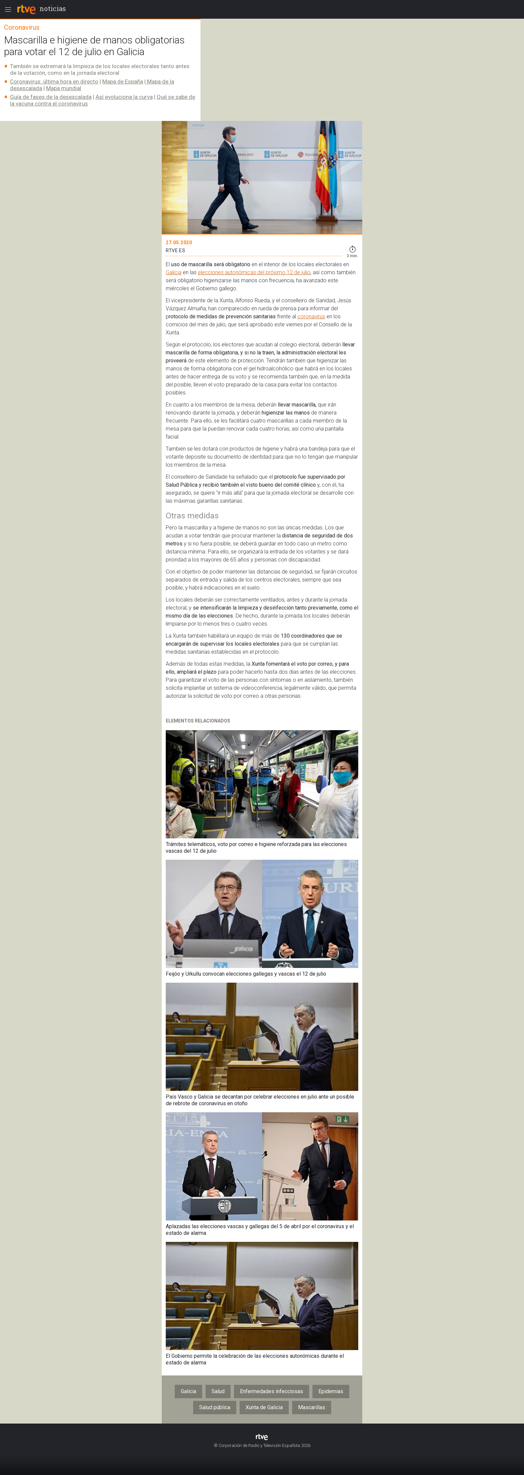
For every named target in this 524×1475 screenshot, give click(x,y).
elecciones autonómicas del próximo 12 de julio (254, 272)
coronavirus (311, 316)
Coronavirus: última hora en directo (54, 81)
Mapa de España (122, 81)
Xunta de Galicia (264, 1407)
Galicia (173, 272)
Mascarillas (311, 1407)
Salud (218, 1391)
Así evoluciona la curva (124, 97)
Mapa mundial (63, 88)
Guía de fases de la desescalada (51, 97)
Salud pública (214, 1407)
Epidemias (330, 1391)
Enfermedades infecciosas (271, 1391)
